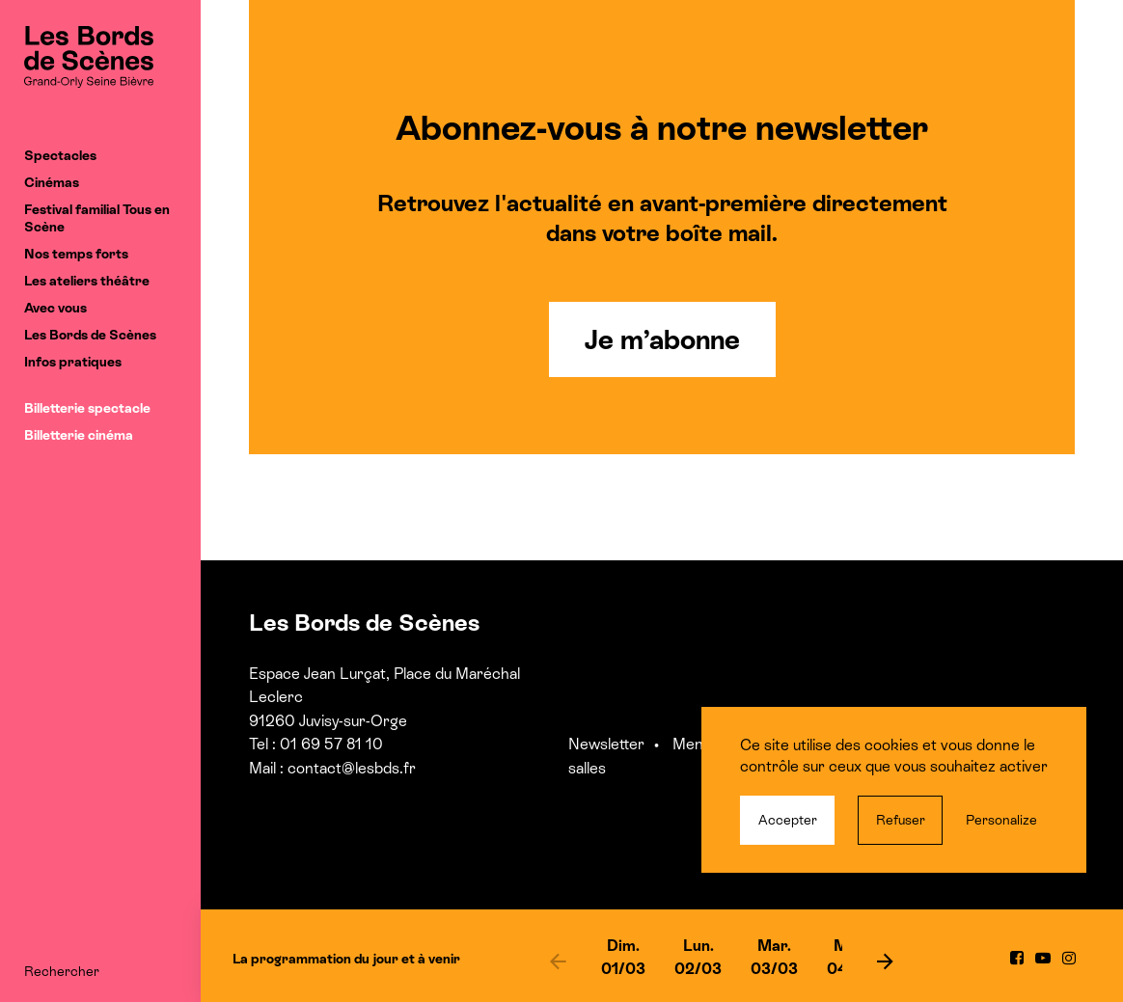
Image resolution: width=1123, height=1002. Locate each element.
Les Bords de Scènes (90, 334)
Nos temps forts (76, 253)
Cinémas (51, 182)
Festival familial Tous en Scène (97, 218)
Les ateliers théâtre (87, 280)
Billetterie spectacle (87, 408)
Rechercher (61, 971)
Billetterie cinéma (78, 435)
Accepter (787, 819)
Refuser (900, 819)
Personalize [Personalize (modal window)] (1001, 819)
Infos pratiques (73, 361)
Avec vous (55, 307)
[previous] (558, 960)
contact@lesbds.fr (352, 768)
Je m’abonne (662, 339)
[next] (886, 960)
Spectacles (60, 155)
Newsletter (606, 744)
